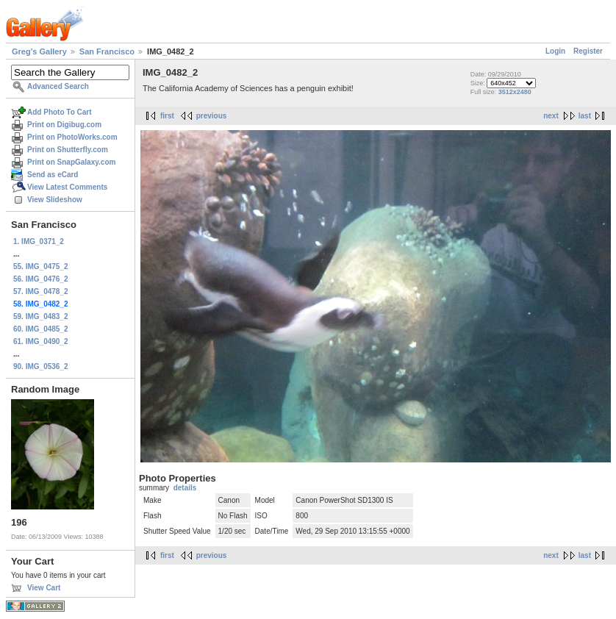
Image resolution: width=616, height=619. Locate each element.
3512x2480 (514, 92)
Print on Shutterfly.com (67, 150)
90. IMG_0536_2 (40, 366)
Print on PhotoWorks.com (72, 137)
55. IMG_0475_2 (40, 266)
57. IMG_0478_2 (40, 291)
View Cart (43, 588)
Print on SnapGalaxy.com (71, 162)
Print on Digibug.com (64, 125)
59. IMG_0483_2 (40, 316)
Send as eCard (52, 175)
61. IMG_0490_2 (40, 341)
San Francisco (107, 51)
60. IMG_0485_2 (40, 329)
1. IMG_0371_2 (38, 241)
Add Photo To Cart (59, 112)
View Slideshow (54, 200)
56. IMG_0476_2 (40, 279)
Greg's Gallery (39, 51)
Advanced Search (58, 86)
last (585, 116)
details (185, 488)
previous (211, 116)
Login (555, 51)
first (167, 116)
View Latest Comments (67, 187)
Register (588, 51)
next (551, 116)
